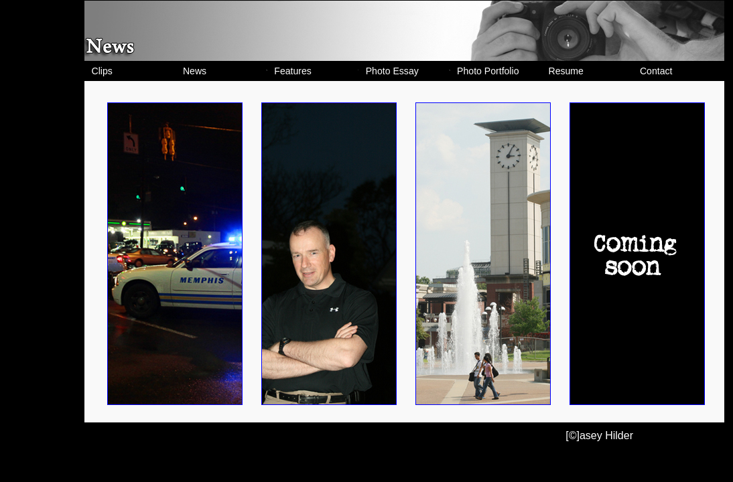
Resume (566, 71)
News (194, 71)
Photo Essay (392, 71)
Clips (102, 71)
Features (293, 71)
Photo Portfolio (488, 71)
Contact (656, 71)
